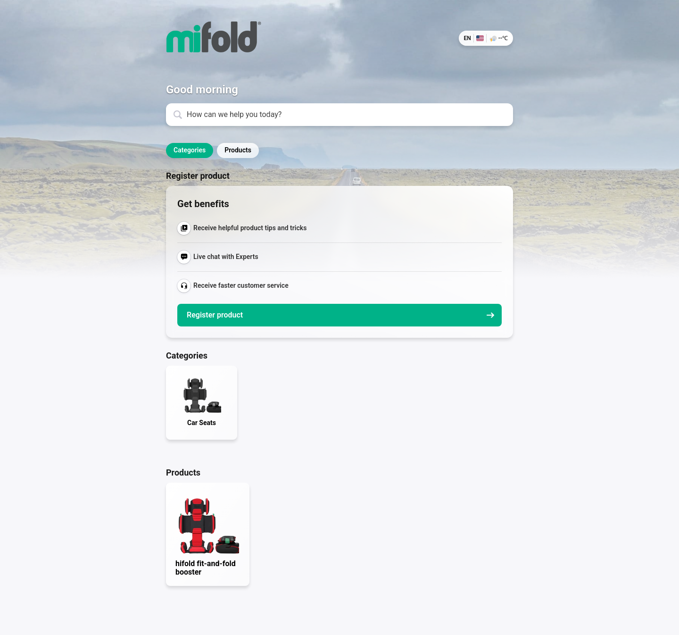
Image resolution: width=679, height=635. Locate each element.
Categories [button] (190, 150)
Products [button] (237, 150)
